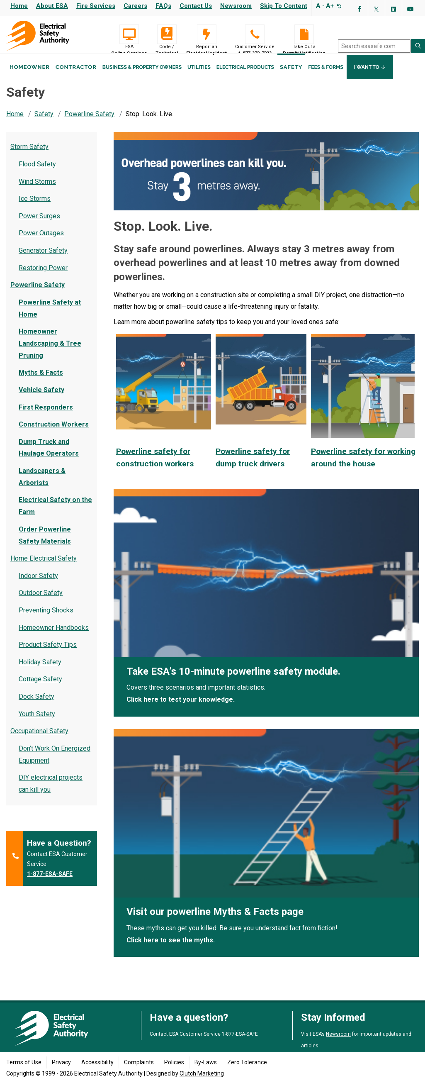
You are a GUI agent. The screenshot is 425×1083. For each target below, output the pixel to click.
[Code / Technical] (166, 34)
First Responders (46, 415)
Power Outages (41, 241)
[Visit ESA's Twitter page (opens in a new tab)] (376, 9)
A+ (330, 6)
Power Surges (39, 224)
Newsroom (236, 6)
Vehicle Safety (41, 398)
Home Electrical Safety (43, 566)
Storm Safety (29, 155)
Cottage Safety (40, 687)
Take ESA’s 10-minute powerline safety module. (233, 679)
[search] (374, 46)
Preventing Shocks (46, 618)
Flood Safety (37, 172)
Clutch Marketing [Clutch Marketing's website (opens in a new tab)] (202, 1074)
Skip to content (283, 6)
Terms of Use (23, 1062)
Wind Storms (37, 189)
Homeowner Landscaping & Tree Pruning (50, 351)
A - (320, 6)
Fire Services (95, 6)
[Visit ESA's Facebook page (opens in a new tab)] (359, 9)
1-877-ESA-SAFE (50, 881)
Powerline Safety (89, 122)
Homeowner (30, 78)
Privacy (61, 1062)
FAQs (163, 6)
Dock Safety (36, 704)
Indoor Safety (38, 584)
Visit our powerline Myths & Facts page (215, 919)
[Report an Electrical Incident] (206, 34)
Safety (291, 78)
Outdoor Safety (41, 601)
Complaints (139, 1062)
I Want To (370, 78)
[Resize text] (338, 6)
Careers (135, 6)
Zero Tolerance (247, 1062)
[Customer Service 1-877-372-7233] (254, 34)
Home (19, 6)
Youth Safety (37, 722)
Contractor (76, 78)
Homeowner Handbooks (54, 635)
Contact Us (196, 6)
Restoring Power (43, 276)
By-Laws (205, 1062)
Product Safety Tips (48, 652)
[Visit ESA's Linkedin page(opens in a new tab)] (393, 9)
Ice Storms (35, 206)
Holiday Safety (40, 670)
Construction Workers (54, 432)
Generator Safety (43, 258)
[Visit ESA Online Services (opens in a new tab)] (129, 34)
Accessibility (97, 1062)
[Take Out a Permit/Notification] (304, 34)
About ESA (52, 6)
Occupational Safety (39, 739)
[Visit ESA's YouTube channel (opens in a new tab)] (410, 9)
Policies (174, 1062)
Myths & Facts (41, 380)
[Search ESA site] (418, 46)
